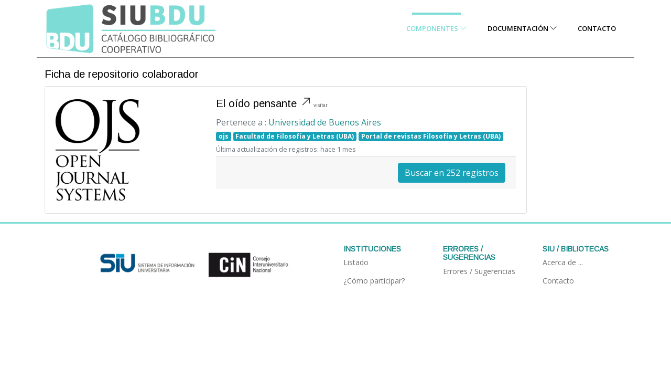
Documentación (522, 28)
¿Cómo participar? (374, 281)
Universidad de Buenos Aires (324, 122)
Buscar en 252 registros (452, 172)
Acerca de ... (563, 262)
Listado (356, 262)
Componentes (436, 28)
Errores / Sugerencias (479, 271)
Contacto (597, 28)
